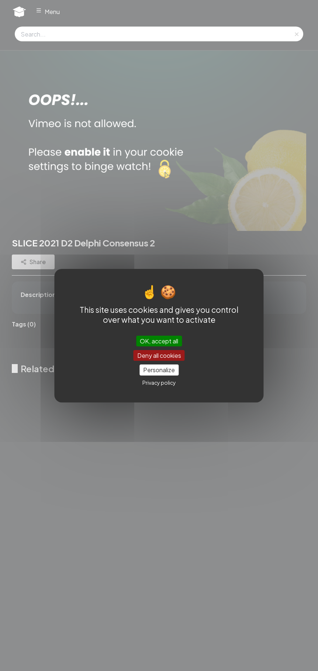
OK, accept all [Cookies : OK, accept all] (159, 341)
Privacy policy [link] (159, 382)
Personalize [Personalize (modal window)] (159, 370)
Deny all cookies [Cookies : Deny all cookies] (159, 355)
